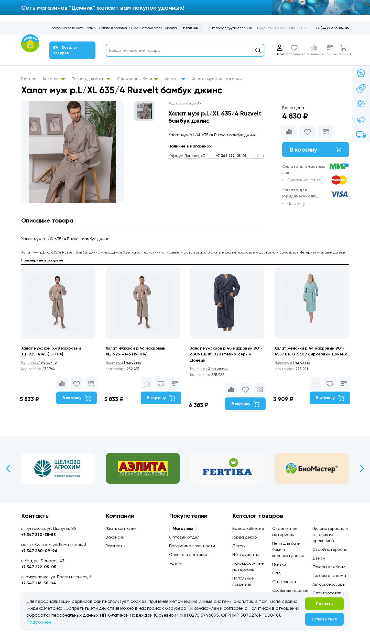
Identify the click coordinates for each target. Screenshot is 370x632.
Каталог (54, 78)
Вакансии (115, 537)
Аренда (171, 28)
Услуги (91, 28)
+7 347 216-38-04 (38, 583)
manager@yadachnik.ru (232, 28)
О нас (133, 28)
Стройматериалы (329, 549)
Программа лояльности (66, 28)
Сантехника (284, 581)
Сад (276, 573)
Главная (28, 78)
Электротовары (328, 593)
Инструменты (245, 554)
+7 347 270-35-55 (38, 534)
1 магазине (40, 363)
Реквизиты (115, 545)
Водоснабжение (248, 528)
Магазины (190, 28)
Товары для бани (91, 78)
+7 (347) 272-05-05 (332, 28)
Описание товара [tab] (47, 220)
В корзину (315, 149)
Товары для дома (329, 575)
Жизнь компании (121, 528)
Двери (318, 558)
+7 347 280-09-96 (39, 550)
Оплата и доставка (113, 28)
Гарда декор (244, 537)
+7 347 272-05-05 (231, 156)
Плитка (279, 564)
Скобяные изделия (290, 590)
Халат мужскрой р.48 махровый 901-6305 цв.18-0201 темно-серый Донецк (225, 354)
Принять (324, 603)
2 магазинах (210, 369)
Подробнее (39, 622)
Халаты (175, 78)
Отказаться (324, 619)
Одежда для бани (137, 78)
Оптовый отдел (151, 28)
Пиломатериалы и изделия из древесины (330, 534)
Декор (238, 545)
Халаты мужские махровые (218, 78)
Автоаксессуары (328, 584)
